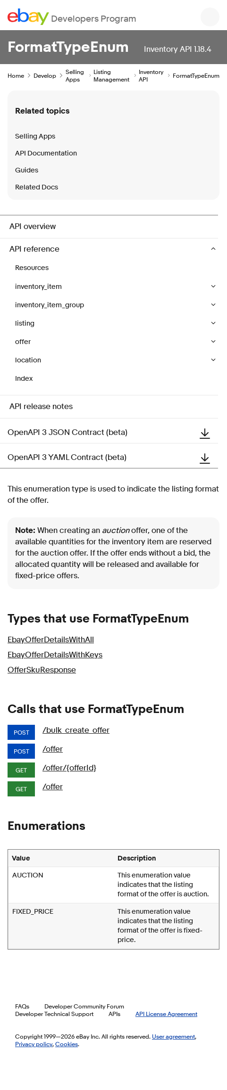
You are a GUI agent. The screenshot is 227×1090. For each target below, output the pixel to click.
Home (16, 75)
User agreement (173, 1036)
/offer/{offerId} (69, 768)
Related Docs (36, 187)
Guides (26, 170)
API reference (35, 249)
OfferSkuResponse (42, 670)
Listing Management (111, 75)
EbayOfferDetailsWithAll (51, 640)
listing (25, 323)
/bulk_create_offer (75, 730)
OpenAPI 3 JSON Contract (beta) (113, 432)
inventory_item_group (50, 305)
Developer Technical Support (54, 1013)
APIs (114, 1013)
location (28, 360)
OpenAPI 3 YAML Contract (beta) (113, 457)
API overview (32, 226)
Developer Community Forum (84, 1006)
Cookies (66, 1044)
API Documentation (46, 153)
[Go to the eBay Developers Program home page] (72, 16)
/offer (52, 749)
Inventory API (151, 75)
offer (23, 341)
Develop (45, 75)
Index (24, 378)
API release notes (41, 406)
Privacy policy (33, 1044)
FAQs (22, 1006)
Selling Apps (75, 75)
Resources (32, 267)
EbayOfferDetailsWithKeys (55, 655)
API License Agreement (166, 1013)
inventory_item (39, 286)
